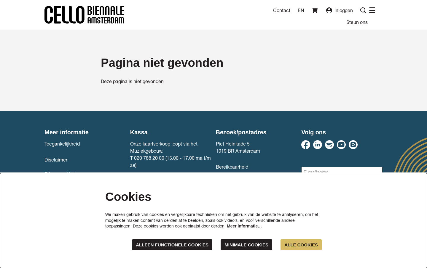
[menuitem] (357, 22)
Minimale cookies (243, 244)
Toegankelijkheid (62, 143)
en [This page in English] (301, 10)
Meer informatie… (244, 225)
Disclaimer (55, 159)
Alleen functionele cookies (164, 244)
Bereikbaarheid (232, 166)
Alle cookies (300, 244)
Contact (281, 10)
